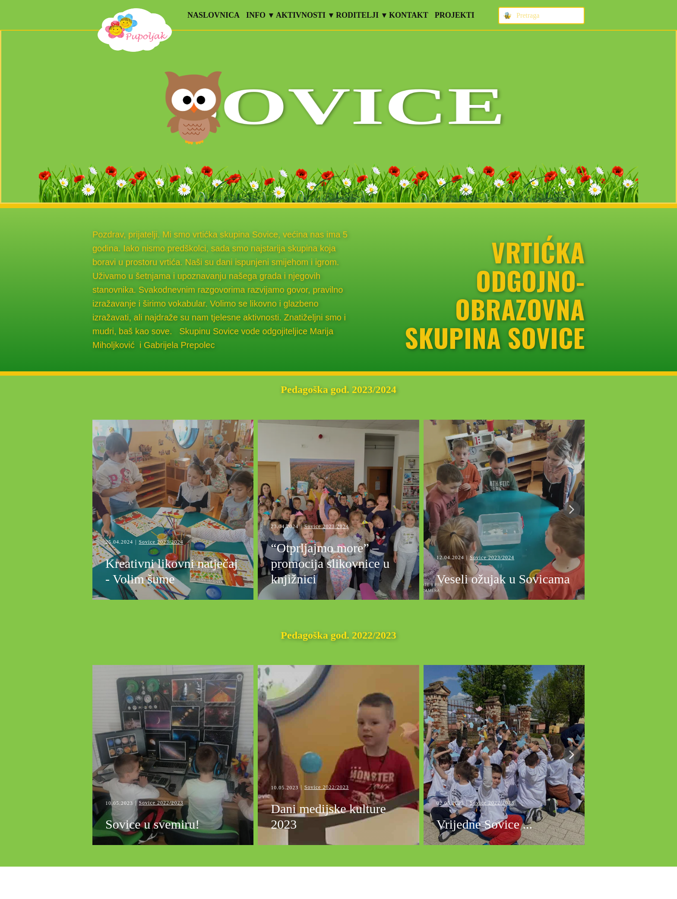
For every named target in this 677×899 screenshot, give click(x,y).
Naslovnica (213, 15)
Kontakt (408, 15)
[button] (571, 509)
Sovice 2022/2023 (161, 803)
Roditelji (357, 15)
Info (256, 15)
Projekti (455, 15)
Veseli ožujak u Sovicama (503, 579)
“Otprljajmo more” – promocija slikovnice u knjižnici (330, 563)
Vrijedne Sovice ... (484, 824)
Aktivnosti (301, 15)
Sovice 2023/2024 (161, 542)
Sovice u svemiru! (154, 824)
